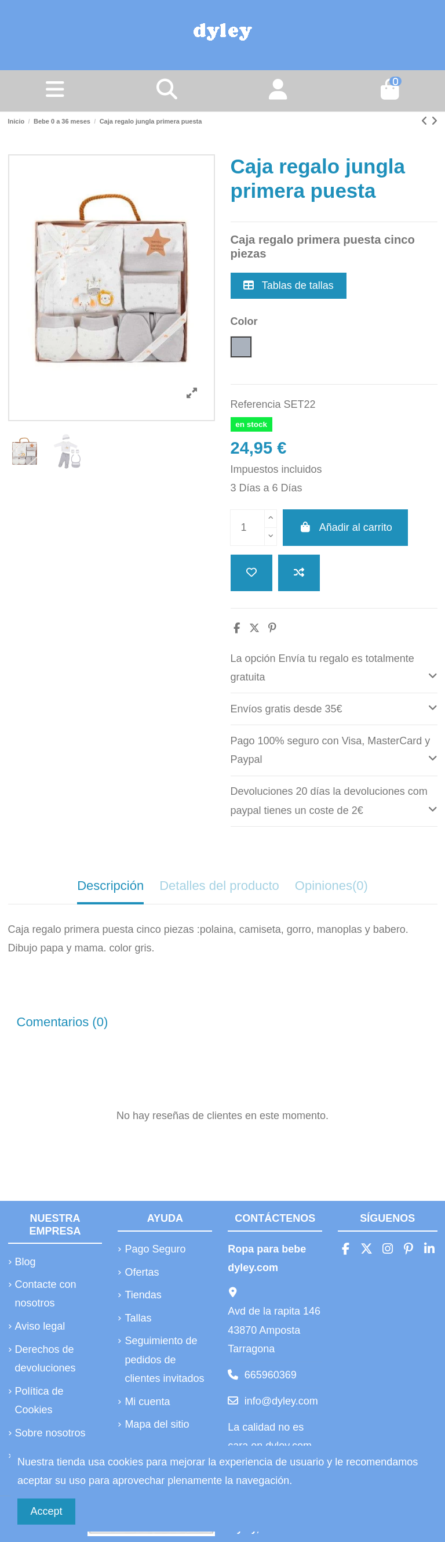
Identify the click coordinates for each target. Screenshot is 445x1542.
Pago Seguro (155, 1249)
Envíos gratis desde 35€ (334, 707)
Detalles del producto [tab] (219, 885)
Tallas (138, 1318)
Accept (47, 1511)
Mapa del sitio (157, 1424)
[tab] (334, 668)
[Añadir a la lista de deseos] (251, 573)
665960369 (271, 1375)
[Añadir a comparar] (299, 573)
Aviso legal (40, 1326)
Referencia (256, 404)
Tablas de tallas (288, 285)
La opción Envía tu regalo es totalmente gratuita (334, 668)
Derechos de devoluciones (45, 1359)
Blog (25, 1262)
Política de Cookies (39, 1400)
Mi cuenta (147, 1401)
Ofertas (142, 1272)
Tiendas (143, 1295)
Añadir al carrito (345, 527)
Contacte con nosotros (45, 1294)
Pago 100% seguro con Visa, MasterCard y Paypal (334, 750)
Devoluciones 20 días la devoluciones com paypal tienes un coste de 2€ (334, 801)
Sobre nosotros (50, 1433)
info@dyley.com (281, 1401)
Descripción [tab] (110, 885)
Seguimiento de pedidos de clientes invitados (164, 1359)
